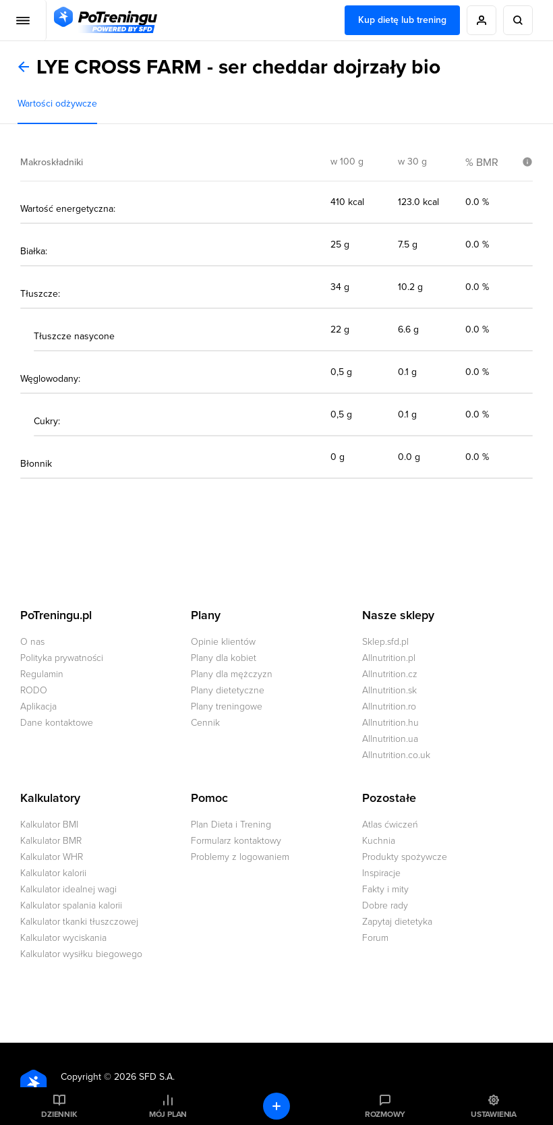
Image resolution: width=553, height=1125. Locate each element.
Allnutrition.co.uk (396, 755)
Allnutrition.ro (389, 706)
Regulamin (41, 674)
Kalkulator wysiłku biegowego (81, 954)
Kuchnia (378, 840)
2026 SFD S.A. (144, 1077)
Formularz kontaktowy (236, 840)
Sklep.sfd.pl (385, 641)
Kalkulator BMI (49, 824)
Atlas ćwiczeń (390, 824)
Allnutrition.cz (389, 674)
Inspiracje (381, 873)
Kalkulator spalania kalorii (71, 905)
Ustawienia (494, 1114)
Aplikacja (38, 706)
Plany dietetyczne (227, 690)
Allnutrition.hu (390, 722)
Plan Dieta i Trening (231, 824)
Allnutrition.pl (388, 658)
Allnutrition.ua (390, 739)
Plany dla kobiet (223, 658)
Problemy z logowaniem (240, 857)
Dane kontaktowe (56, 722)
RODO (33, 690)
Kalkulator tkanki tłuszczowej (79, 921)
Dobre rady (385, 905)
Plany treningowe (226, 706)
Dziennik (59, 1114)
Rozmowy (385, 1114)
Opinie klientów (223, 641)
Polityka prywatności (61, 658)
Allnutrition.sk (389, 690)
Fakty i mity (385, 889)
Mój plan (168, 1114)
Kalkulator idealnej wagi (68, 889)
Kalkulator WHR (51, 857)
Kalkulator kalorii (53, 873)
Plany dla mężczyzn (231, 674)
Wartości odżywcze (57, 103)
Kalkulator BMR (51, 840)
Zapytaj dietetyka (397, 921)
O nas (32, 641)
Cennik (205, 722)
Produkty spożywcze (404, 857)
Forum (375, 938)
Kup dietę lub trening (402, 20)
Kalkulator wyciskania (63, 938)
